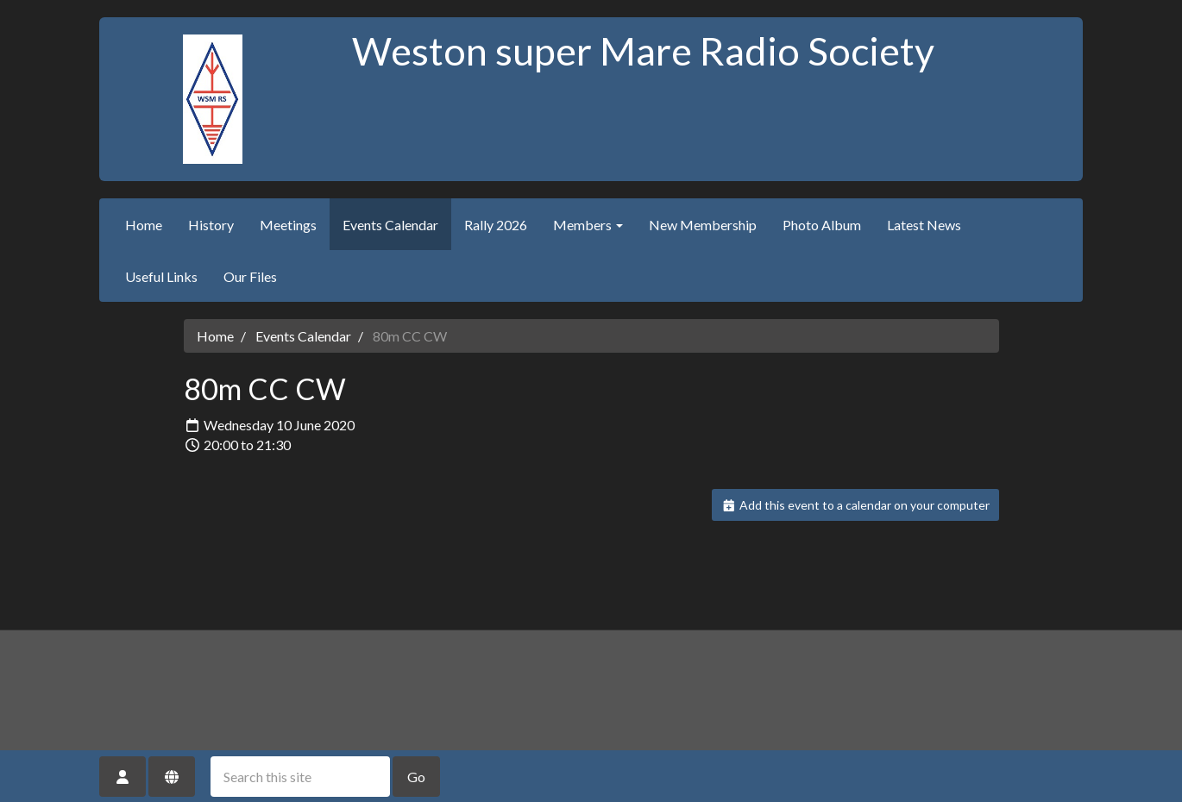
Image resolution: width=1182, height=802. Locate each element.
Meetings (288, 224)
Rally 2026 (495, 224)
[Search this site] (300, 776)
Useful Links (161, 276)
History (211, 224)
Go (416, 776)
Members (588, 224)
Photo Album (822, 224)
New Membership (703, 224)
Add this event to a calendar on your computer (855, 505)
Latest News (924, 224)
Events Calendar (390, 224)
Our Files (250, 276)
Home (143, 224)
